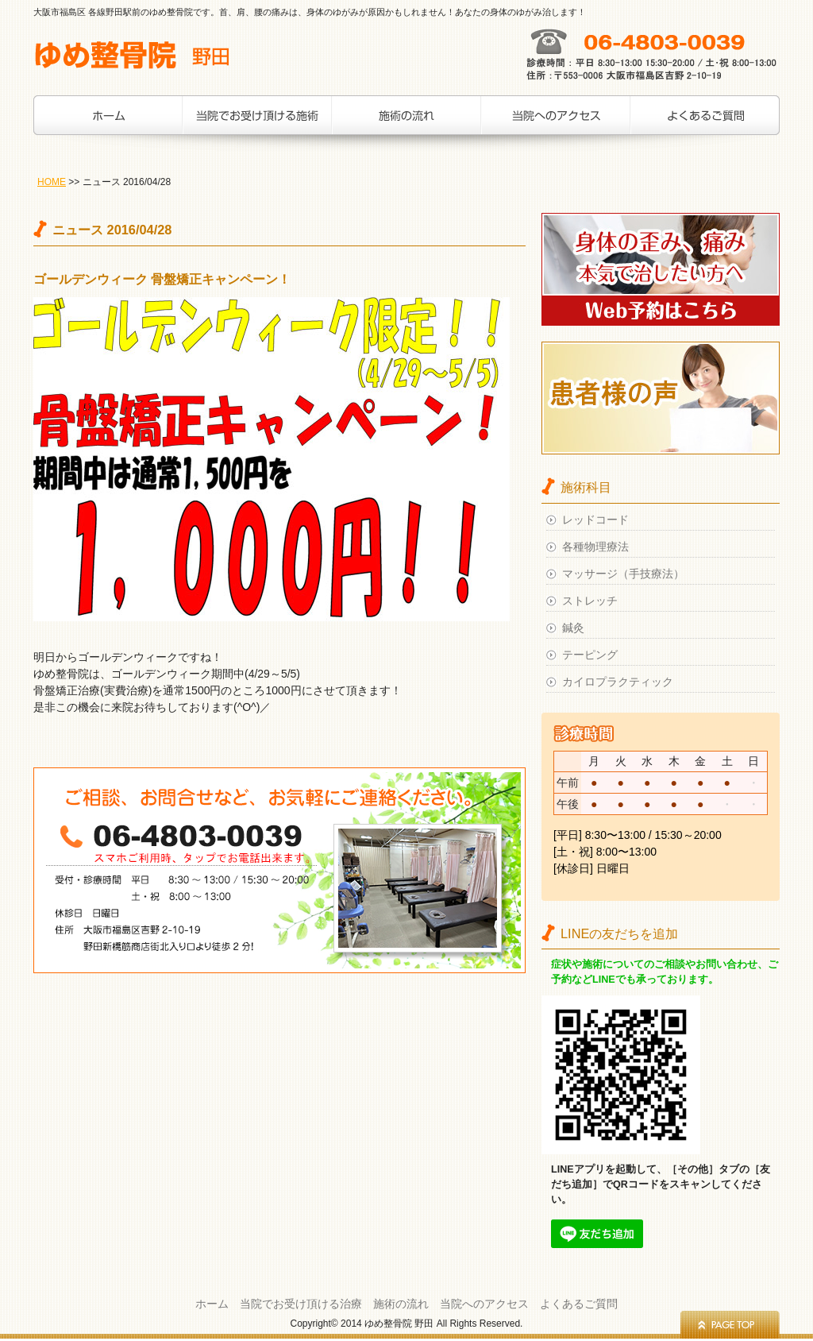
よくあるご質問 (579, 1303)
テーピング (590, 654)
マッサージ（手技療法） (623, 573)
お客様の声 (705, 123)
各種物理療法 (595, 546)
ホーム (108, 123)
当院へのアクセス (555, 123)
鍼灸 (573, 627)
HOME (51, 181)
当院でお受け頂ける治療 (257, 123)
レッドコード (595, 519)
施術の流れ (406, 123)
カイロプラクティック (617, 681)
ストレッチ (590, 600)
